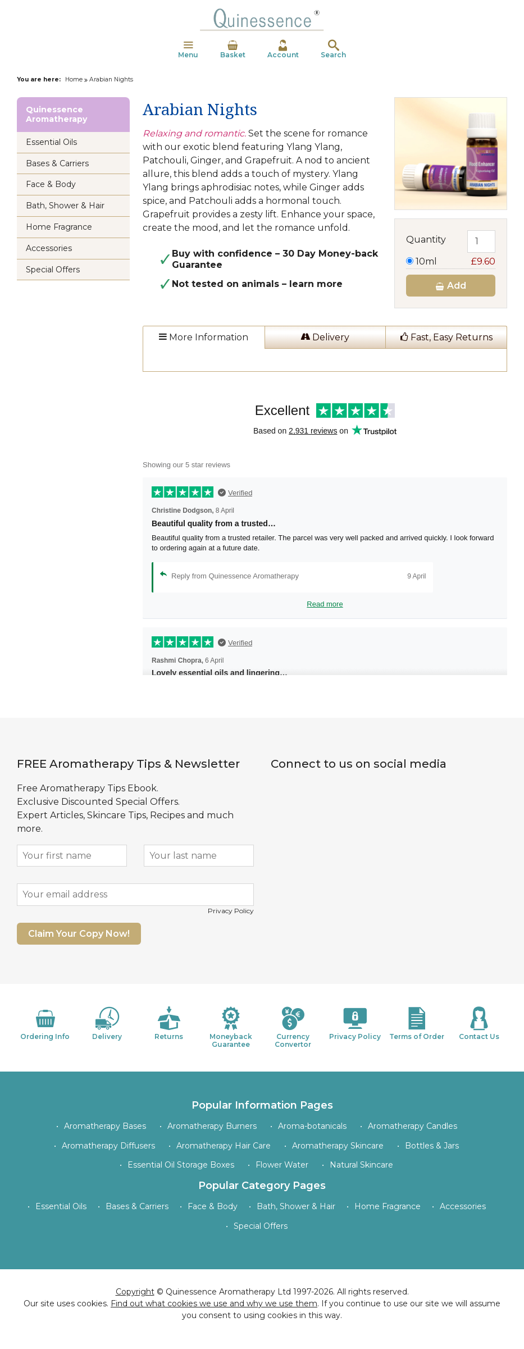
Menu (188, 49)
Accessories (49, 248)
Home (74, 79)
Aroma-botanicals (312, 1126)
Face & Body (51, 184)
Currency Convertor (293, 1027)
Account (283, 49)
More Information (203, 337)
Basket (232, 49)
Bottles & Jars (432, 1146)
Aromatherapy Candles (412, 1126)
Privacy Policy (231, 910)
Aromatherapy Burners (212, 1126)
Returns (169, 1023)
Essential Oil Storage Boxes (180, 1165)
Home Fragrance (59, 227)
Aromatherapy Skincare (338, 1146)
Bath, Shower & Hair (65, 205)
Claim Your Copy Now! (79, 933)
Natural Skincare (361, 1165)
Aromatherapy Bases (105, 1126)
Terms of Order (417, 1023)
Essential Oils (51, 142)
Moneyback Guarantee (231, 1027)
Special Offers (53, 270)
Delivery (324, 337)
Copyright (135, 1292)
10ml (450, 261)
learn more (316, 284)
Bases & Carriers (57, 163)
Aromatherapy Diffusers (108, 1146)
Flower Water (282, 1165)
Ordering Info (45, 1023)
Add (450, 285)
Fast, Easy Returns (446, 337)
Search (333, 49)
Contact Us (479, 1023)
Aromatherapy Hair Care (223, 1146)
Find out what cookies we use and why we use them (214, 1303)
